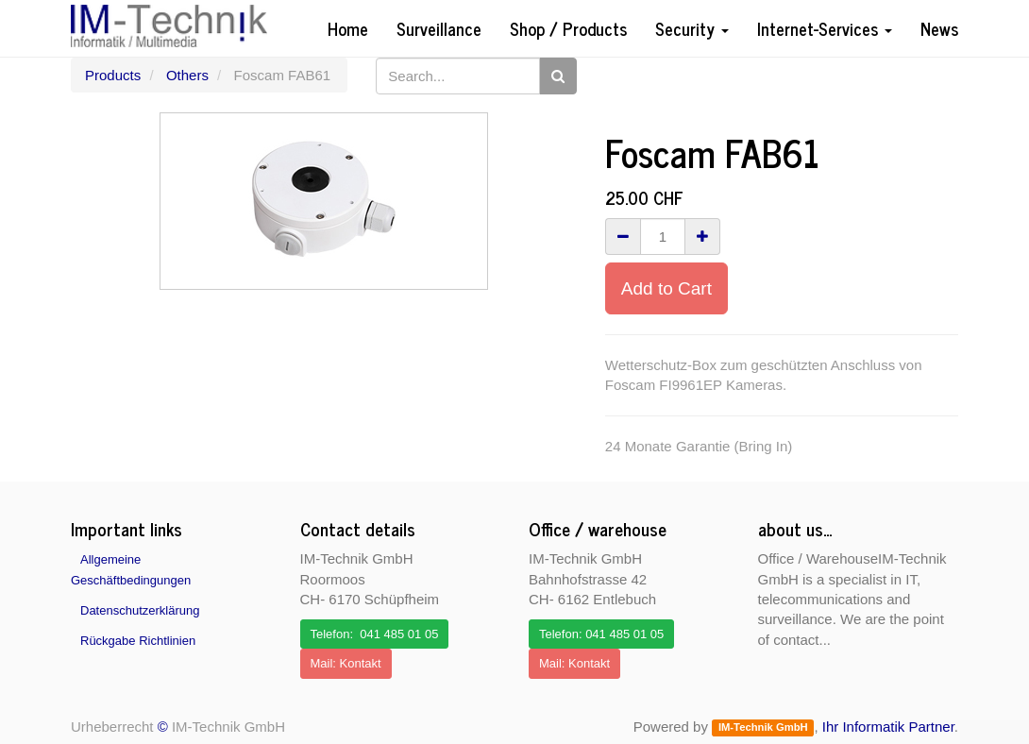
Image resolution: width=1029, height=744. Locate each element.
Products (113, 75)
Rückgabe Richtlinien (137, 641)
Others (187, 75)
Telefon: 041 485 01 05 (375, 634)
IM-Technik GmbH (763, 728)
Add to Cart (666, 288)
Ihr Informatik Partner (888, 727)
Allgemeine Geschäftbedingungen (131, 569)
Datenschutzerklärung (139, 610)
